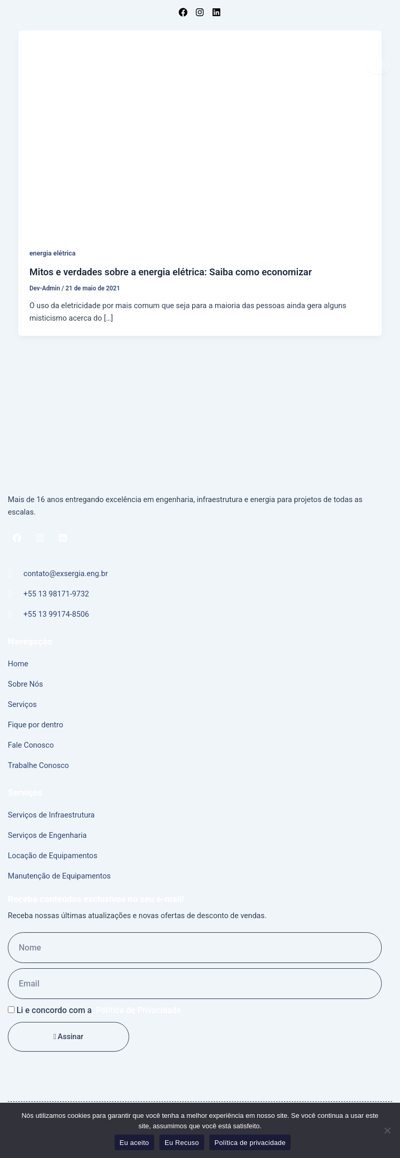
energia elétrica (52, 253)
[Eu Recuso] (387, 1130)
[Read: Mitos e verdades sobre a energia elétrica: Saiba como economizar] (200, 132)
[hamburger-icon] (379, 64)
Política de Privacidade (138, 1010)
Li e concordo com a (99, 1010)
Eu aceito (134, 1143)
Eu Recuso (182, 1143)
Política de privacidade (250, 1143)
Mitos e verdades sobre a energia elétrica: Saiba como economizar (170, 271)
